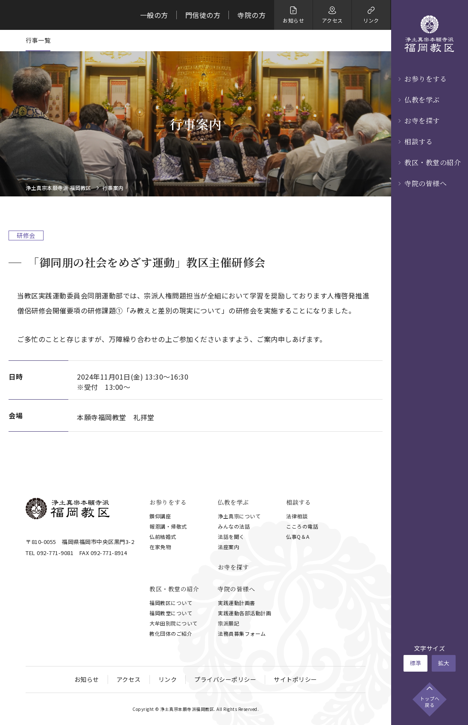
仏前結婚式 (162, 536)
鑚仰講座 (160, 516)
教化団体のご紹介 (170, 633)
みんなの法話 (234, 526)
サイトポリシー (295, 679)
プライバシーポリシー (225, 679)
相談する (418, 141)
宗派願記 (228, 623)
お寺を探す (422, 121)
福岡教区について (170, 602)
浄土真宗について (239, 516)
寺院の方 (251, 15)
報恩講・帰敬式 (168, 526)
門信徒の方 (203, 15)
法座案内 (228, 546)
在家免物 (160, 546)
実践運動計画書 (236, 602)
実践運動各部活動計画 (244, 613)
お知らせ (86, 679)
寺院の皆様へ (425, 183)
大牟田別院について (173, 623)
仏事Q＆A (298, 536)
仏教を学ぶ (422, 100)
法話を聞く (231, 536)
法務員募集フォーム (242, 633)
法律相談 (296, 516)
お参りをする (425, 79)
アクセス (129, 679)
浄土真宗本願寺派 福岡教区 (58, 188)
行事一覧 (38, 40)
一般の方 (154, 15)
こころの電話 (302, 526)
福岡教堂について (170, 613)
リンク (167, 679)
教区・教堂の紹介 (432, 162)
